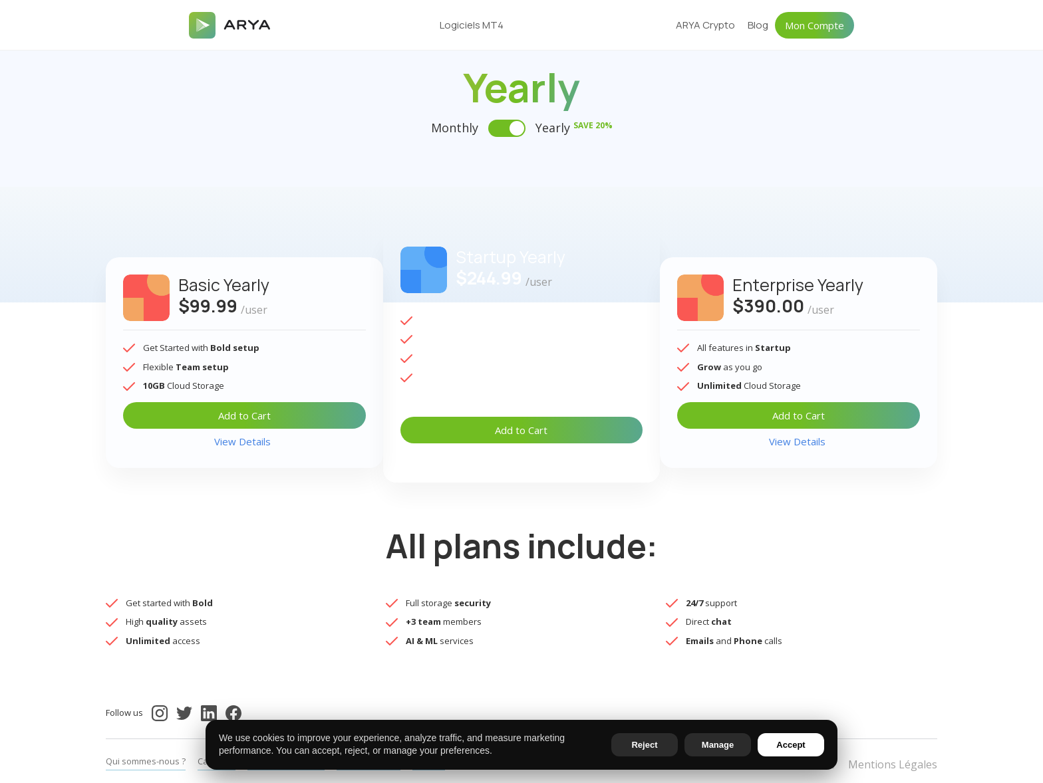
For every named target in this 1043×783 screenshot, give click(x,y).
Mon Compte (814, 25)
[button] (480, 25)
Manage (718, 745)
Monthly (454, 128)
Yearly (574, 128)
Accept (790, 745)
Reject (644, 745)
